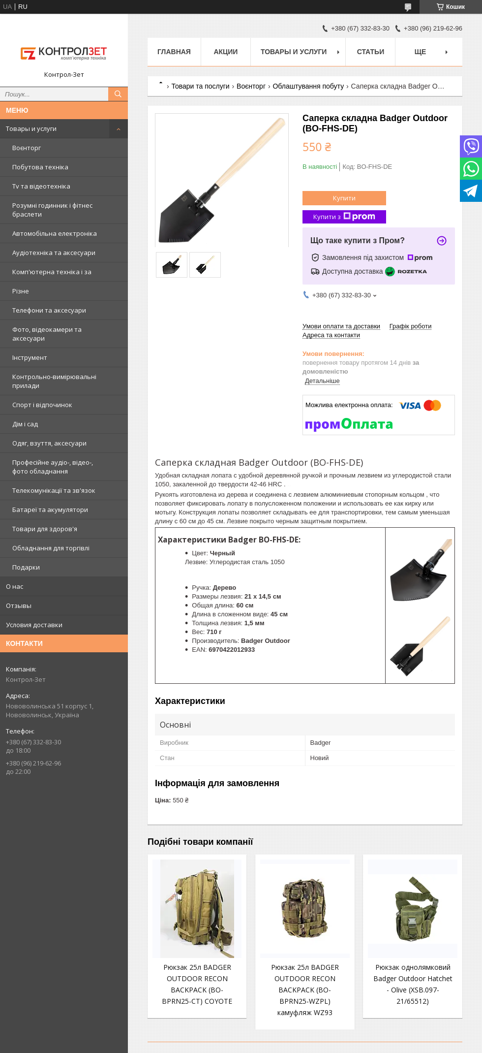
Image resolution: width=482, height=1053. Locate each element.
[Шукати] (118, 94)
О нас (14, 586)
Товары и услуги (31, 128)
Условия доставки (34, 624)
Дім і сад (25, 423)
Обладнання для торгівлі (51, 547)
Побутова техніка (40, 166)
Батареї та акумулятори (50, 509)
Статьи (371, 52)
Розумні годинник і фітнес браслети (52, 210)
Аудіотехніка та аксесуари (53, 252)
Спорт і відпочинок (42, 404)
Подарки (26, 567)
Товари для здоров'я (44, 528)
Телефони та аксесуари (49, 310)
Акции (225, 52)
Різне (20, 291)
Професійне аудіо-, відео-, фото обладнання (52, 467)
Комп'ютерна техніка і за (51, 271)
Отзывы (18, 605)
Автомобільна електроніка (54, 233)
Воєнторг (26, 147)
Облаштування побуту (308, 86)
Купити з (344, 217)
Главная (174, 52)
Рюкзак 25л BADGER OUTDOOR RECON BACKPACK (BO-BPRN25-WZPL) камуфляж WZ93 (305, 989)
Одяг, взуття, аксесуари (49, 443)
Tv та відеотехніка (41, 186)
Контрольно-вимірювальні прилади (54, 381)
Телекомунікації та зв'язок (53, 490)
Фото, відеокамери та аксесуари (47, 334)
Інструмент (29, 357)
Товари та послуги (200, 86)
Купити (344, 197)
